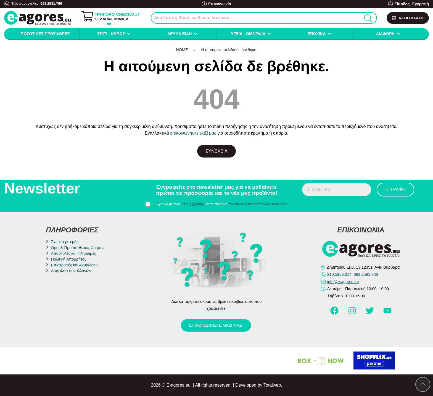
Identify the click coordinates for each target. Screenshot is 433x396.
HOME (182, 50)
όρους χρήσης (192, 204)
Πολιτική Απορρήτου (68, 259)
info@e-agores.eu (343, 281)
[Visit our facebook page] (335, 313)
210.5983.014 (339, 274)
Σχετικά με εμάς (64, 242)
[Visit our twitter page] (370, 313)
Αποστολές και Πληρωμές (73, 253)
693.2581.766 (51, 3)
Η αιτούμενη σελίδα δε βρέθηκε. (229, 50)
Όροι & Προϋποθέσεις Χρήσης (77, 247)
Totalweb (272, 385)
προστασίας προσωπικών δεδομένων (257, 204)
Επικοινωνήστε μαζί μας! (216, 325)
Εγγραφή (421, 4)
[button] (104, 24)
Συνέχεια (216, 151)
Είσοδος (404, 4)
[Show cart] (408, 18)
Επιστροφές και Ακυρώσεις (74, 265)
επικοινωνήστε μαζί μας (193, 133)
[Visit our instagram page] (352, 313)
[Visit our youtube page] (387, 313)
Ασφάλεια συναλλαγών (71, 271)
